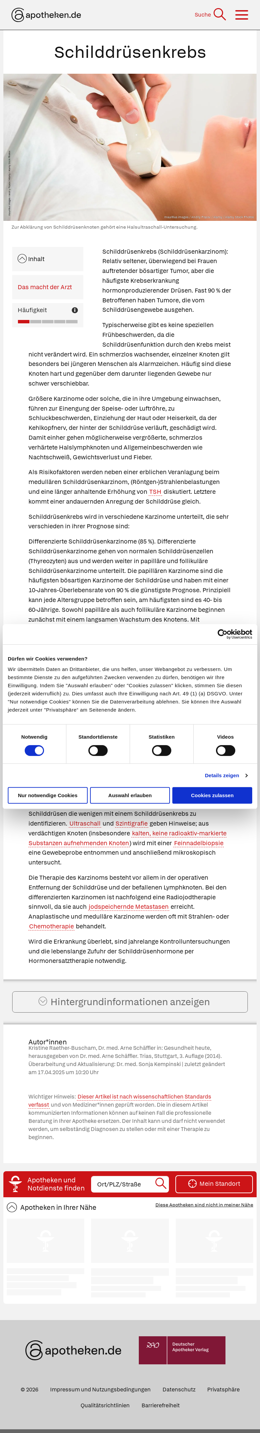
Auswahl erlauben (130, 795)
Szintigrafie (131, 823)
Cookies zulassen (212, 795)
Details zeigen (222, 775)
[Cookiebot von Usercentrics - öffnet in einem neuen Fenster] (222, 634)
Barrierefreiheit (161, 1409)
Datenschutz (178, 1392)
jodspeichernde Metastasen (129, 906)
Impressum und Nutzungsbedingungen (100, 1392)
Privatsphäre (223, 1392)
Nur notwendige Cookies (48, 795)
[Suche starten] (161, 1188)
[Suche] (211, 15)
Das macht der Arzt (45, 287)
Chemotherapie (51, 926)
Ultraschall (85, 823)
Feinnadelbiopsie (198, 843)
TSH (155, 491)
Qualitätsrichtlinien (105, 1409)
